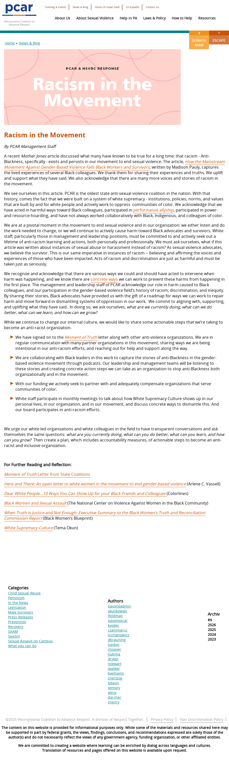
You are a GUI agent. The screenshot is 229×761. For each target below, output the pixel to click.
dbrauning (117, 639)
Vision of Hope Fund (107, 7)
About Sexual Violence (95, 18)
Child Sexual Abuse (24, 593)
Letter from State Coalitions (47, 474)
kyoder (113, 625)
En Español (132, 7)
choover (114, 649)
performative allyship (153, 210)
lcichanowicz (118, 635)
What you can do (22, 645)
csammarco (117, 630)
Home (10, 43)
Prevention (17, 621)
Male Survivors (20, 612)
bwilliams (116, 673)
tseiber (114, 644)
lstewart (114, 663)
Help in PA (128, 18)
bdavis (113, 682)
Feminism (16, 597)
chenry (113, 702)
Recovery (15, 626)
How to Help (182, 18)
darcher (114, 697)
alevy (112, 692)
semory (114, 687)
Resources (207, 18)
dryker (113, 659)
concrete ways (104, 279)
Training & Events (55, 7)
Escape (219, 37)
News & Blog (80, 7)
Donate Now (199, 39)
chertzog (115, 678)
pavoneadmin (119, 606)
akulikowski (117, 611)
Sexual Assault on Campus (30, 641)
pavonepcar (118, 620)
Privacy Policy (162, 719)
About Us (62, 18)
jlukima (114, 654)
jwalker (114, 668)
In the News (18, 602)
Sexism (14, 636)
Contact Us (152, 7)
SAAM (13, 631)
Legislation (17, 607)
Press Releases (20, 617)
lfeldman (115, 615)
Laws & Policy (154, 18)
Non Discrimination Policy (201, 719)
